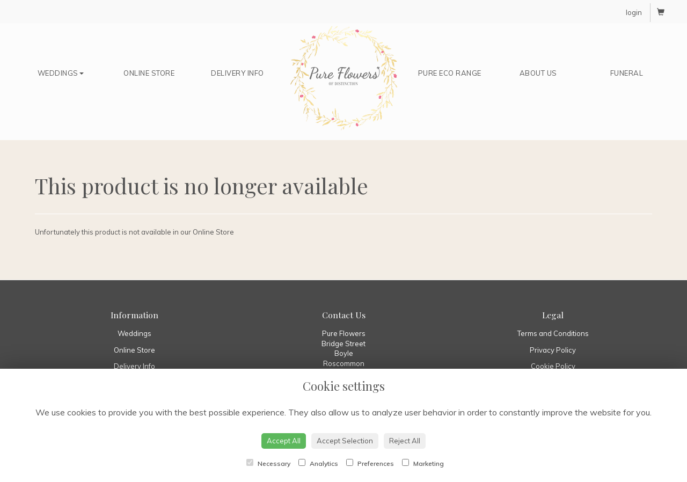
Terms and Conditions (553, 333)
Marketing (423, 463)
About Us (538, 73)
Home (343, 78)
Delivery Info (237, 73)
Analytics (318, 463)
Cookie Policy (553, 366)
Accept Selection (345, 440)
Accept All (284, 440)
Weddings (61, 73)
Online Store (148, 73)
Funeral (627, 73)
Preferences (370, 463)
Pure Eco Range (449, 73)
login (634, 12)
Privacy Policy (553, 350)
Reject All (404, 440)
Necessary (268, 463)
